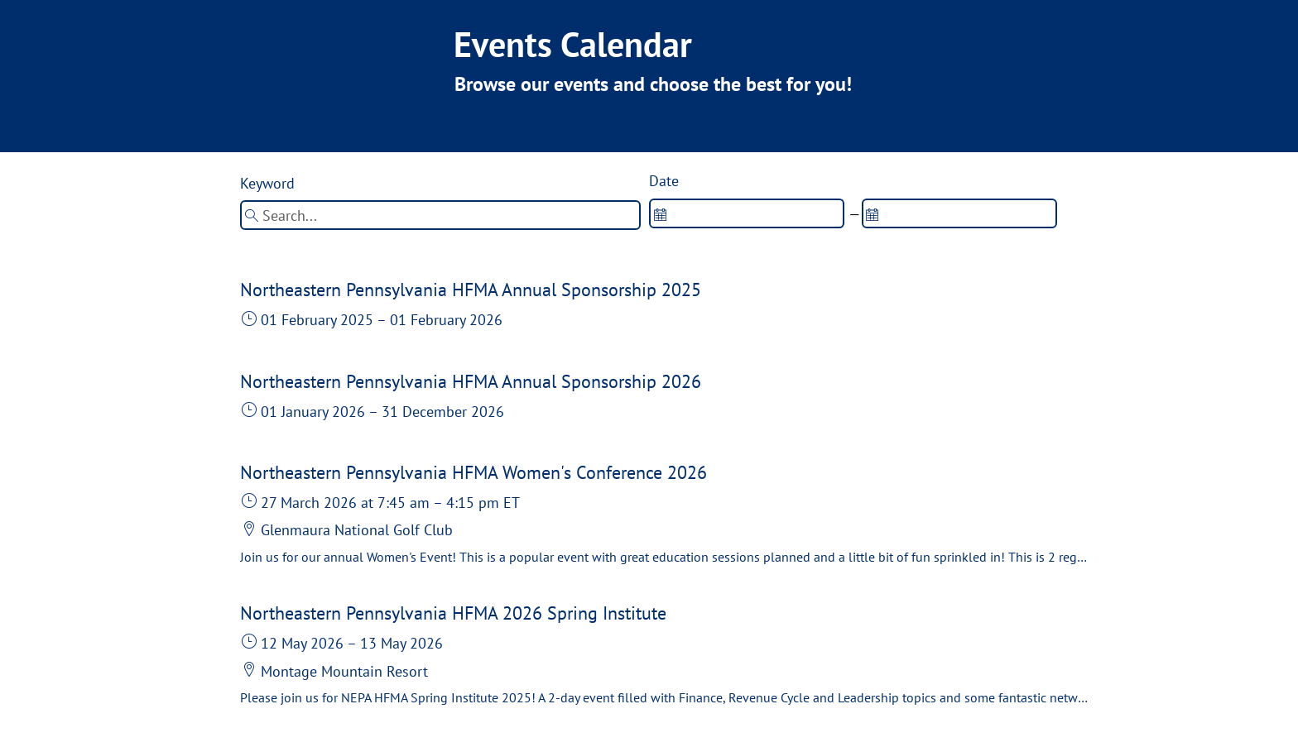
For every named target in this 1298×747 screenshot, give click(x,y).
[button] (664, 308)
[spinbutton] (746, 213)
